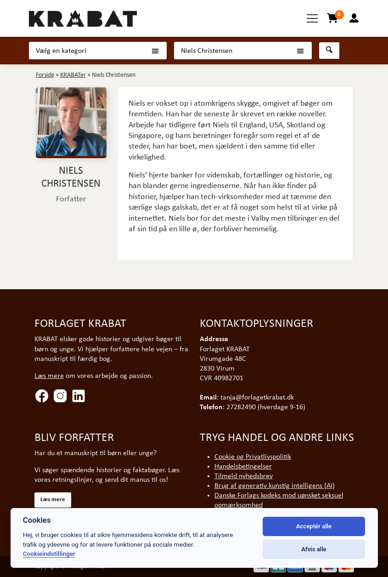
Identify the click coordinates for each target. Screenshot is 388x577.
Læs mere (49, 376)
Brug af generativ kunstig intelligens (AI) (274, 486)
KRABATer (73, 75)
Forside (45, 75)
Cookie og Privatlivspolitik (252, 457)
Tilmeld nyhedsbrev (243, 476)
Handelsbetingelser (243, 466)
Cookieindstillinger (49, 553)
